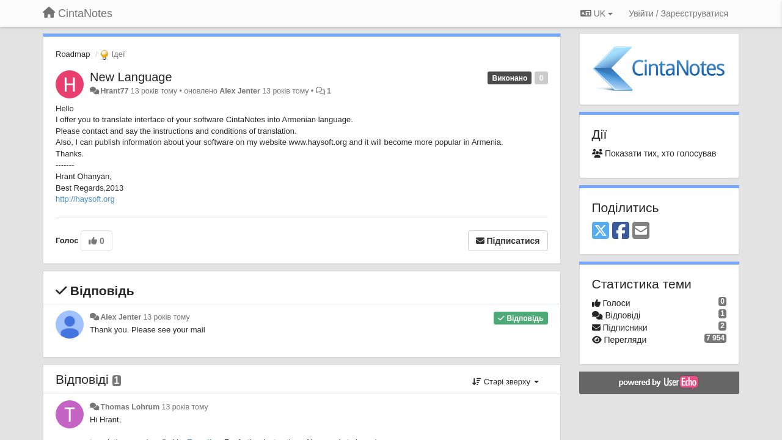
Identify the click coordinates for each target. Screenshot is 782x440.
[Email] (640, 231)
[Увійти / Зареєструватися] (678, 13)
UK (596, 13)
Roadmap (73, 54)
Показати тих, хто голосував (654, 153)
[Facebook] (620, 231)
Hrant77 (114, 91)
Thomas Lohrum (129, 407)
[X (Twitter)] (600, 231)
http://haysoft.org (85, 199)
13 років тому (166, 317)
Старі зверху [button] (505, 381)
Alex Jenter (239, 91)
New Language (131, 77)
